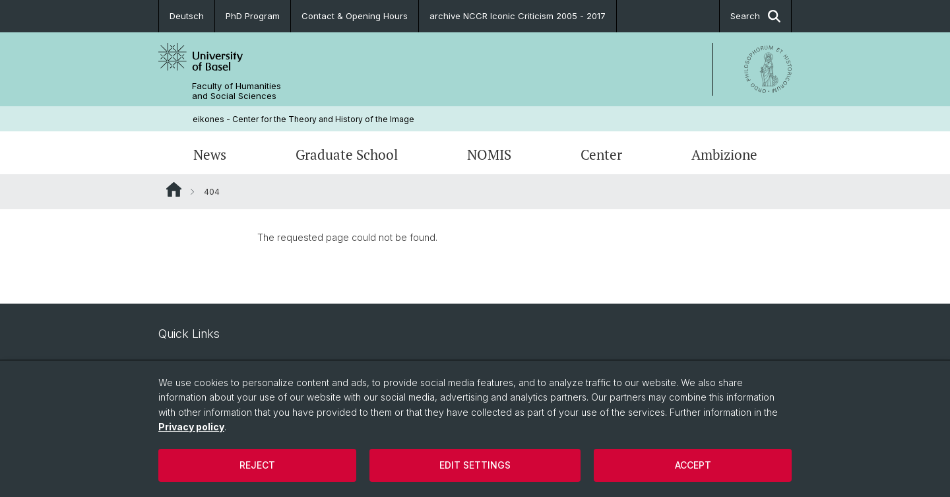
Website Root (173, 189)
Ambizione (724, 154)
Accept (693, 465)
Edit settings (475, 465)
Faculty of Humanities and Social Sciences (236, 91)
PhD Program (253, 16)
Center (601, 154)
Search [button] (755, 16)
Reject (257, 465)
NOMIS (489, 154)
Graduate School (347, 154)
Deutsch (187, 16)
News (209, 154)
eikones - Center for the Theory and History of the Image (303, 119)
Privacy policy (191, 426)
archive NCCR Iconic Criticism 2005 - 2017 (517, 16)
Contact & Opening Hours (354, 16)
